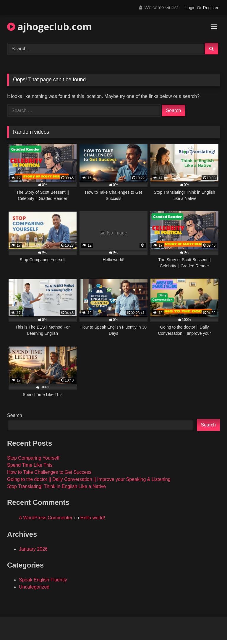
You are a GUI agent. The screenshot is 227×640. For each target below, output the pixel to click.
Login (190, 7)
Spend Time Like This (30, 465)
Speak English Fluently (43, 579)
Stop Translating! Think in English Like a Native (56, 486)
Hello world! (92, 517)
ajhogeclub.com (49, 26)
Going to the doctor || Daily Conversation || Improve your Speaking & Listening (89, 479)
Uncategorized (34, 586)
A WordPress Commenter (45, 517)
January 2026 (33, 549)
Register (210, 7)
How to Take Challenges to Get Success (49, 472)
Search (14, 415)
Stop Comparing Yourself (33, 457)
